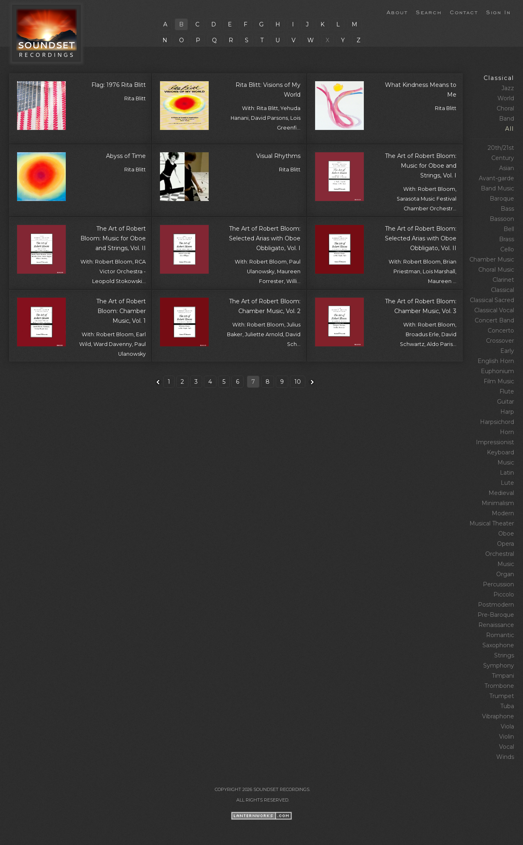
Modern (503, 513)
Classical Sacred (492, 300)
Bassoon (502, 219)
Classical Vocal (494, 310)
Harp (507, 411)
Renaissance (496, 625)
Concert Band (494, 320)
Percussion (498, 584)
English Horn (496, 361)
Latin (507, 472)
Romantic (500, 635)
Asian (506, 168)
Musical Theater (491, 523)
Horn (507, 432)
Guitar (505, 401)
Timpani (503, 675)
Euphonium (497, 371)
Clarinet (503, 279)
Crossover (500, 340)
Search (429, 12)
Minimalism (498, 503)
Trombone (499, 685)
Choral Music (496, 269)
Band (506, 118)
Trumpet (501, 696)
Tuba (507, 706)
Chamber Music (491, 259)
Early (507, 350)
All (509, 128)
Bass (507, 208)
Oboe (506, 533)
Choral (505, 108)
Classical (499, 78)
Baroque (502, 198)
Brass (506, 239)
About (397, 12)
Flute (506, 391)
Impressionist (495, 442)
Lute (507, 482)
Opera (505, 543)
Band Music (497, 188)
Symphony (498, 665)
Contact (464, 12)
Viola (507, 726)
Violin (506, 736)
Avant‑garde (496, 178)
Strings (504, 655)
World (505, 98)
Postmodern (496, 604)
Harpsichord (497, 422)
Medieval (501, 493)
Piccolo (503, 594)
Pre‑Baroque (496, 614)
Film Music (499, 381)
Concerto (501, 330)
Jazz (507, 88)
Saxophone (498, 645)
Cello (507, 249)
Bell (509, 229)
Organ (505, 574)
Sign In (498, 12)
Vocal (506, 746)
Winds (505, 757)
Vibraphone (498, 716)
